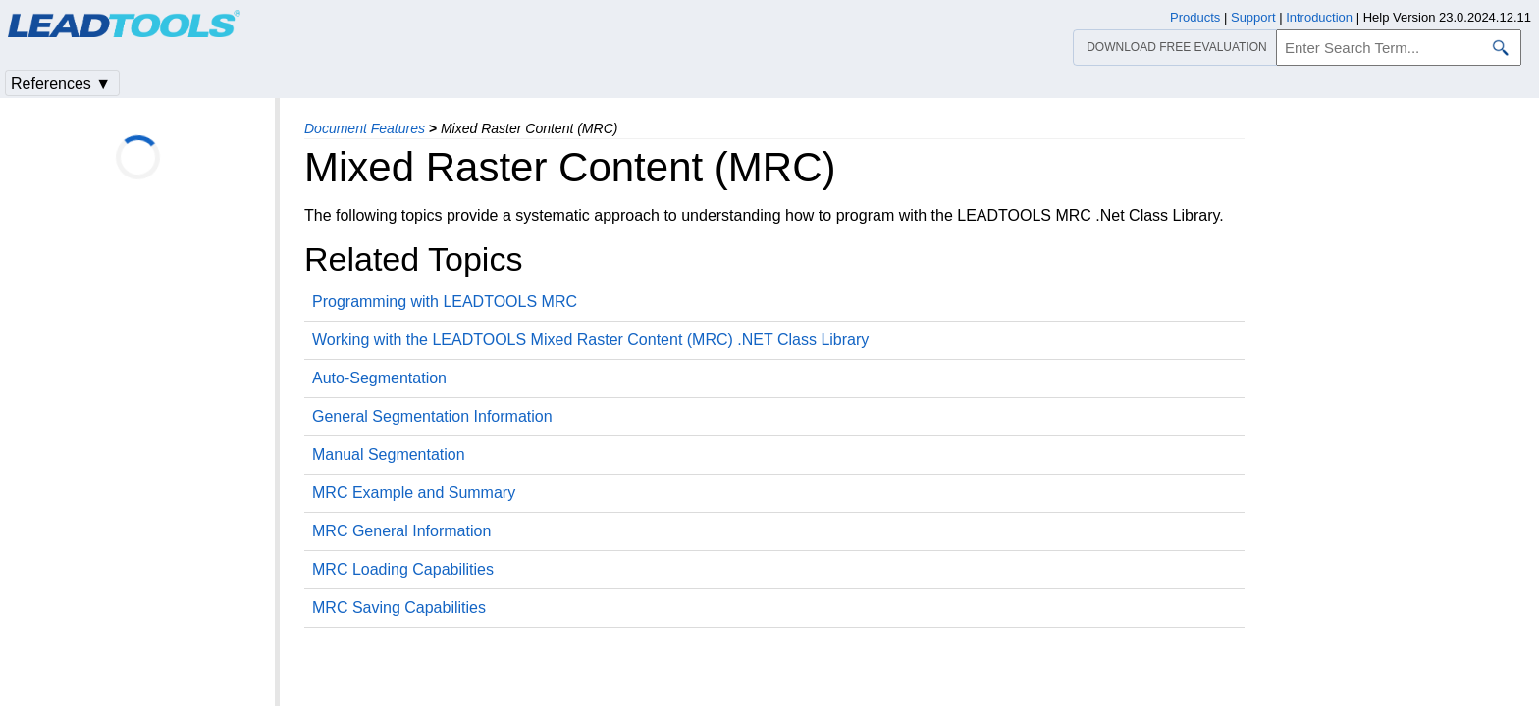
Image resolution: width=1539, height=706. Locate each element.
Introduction (1319, 17)
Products (1195, 17)
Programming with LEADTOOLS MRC (444, 301)
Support (1253, 17)
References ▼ (61, 84)
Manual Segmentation (388, 454)
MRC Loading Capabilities (403, 569)
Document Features (364, 128)
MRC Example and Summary (413, 492)
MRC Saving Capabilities (399, 607)
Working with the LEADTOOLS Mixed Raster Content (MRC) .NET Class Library (590, 339)
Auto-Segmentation (379, 378)
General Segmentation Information (432, 416)
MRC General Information (401, 531)
